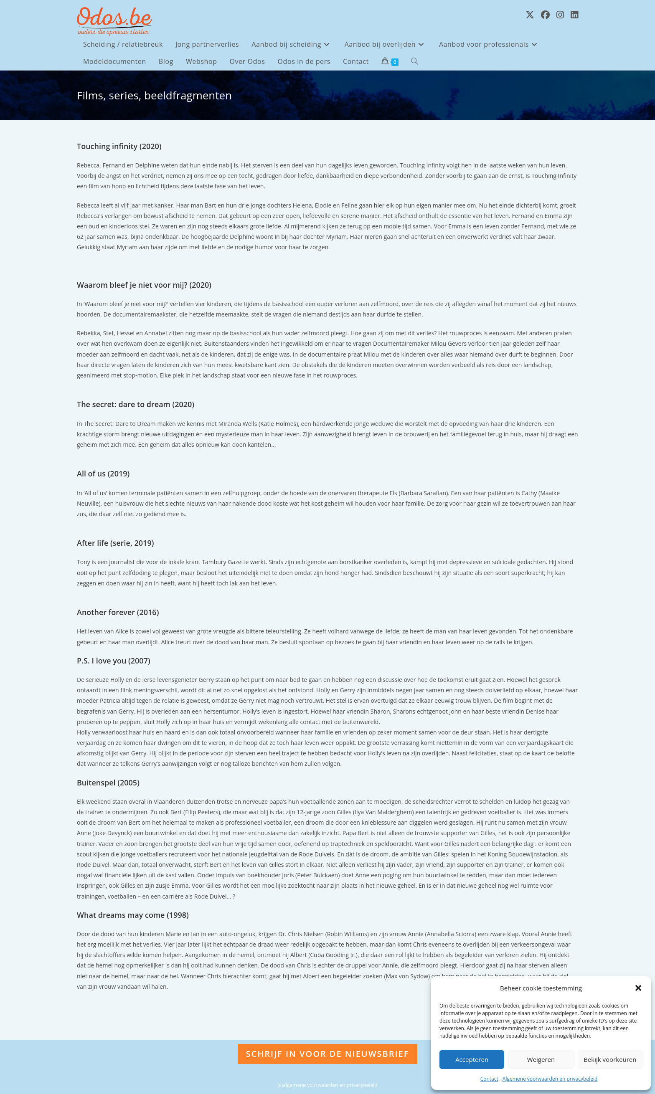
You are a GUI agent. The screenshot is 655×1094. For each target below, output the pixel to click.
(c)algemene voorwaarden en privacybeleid (327, 1085)
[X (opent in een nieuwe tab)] (530, 14)
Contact (489, 1078)
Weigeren (541, 1059)
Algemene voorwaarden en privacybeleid (550, 1078)
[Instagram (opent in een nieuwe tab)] (560, 14)
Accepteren (471, 1059)
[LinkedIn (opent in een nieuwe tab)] (574, 14)
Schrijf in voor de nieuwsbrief (327, 1053)
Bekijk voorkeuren (610, 1059)
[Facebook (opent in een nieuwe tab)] (545, 14)
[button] (638, 988)
